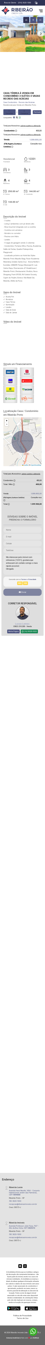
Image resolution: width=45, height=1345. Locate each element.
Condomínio (12, 102)
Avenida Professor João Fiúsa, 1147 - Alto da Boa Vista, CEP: (24, 1227)
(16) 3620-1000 (15, 1201)
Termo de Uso (22, 1318)
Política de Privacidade (22, 1316)
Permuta (37, 112)
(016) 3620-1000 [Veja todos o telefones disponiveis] (24, 3)
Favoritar (9, 112)
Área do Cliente (10, 3)
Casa (5, 102)
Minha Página (13, 631)
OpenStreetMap (36, 465)
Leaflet (25, 465)
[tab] (26, 20)
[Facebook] (20, 1266)
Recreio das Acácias (27, 102)
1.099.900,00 (36, 139)
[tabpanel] (22, 33)
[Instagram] (25, 1266)
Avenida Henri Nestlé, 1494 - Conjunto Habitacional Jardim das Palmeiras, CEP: (24, 1192)
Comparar (24, 112)
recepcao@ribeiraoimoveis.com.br (23, 1204)
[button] (36, 2)
